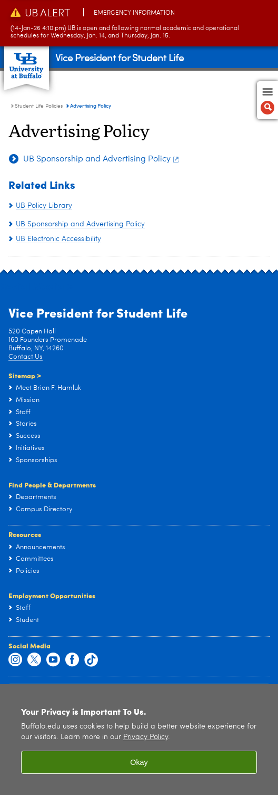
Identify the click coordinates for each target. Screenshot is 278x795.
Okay (139, 762)
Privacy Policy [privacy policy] (145, 737)
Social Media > (36, 285)
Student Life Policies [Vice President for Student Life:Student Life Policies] (39, 106)
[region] (139, 739)
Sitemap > (24, 375)
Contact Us (25, 356)
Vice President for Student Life (119, 57)
